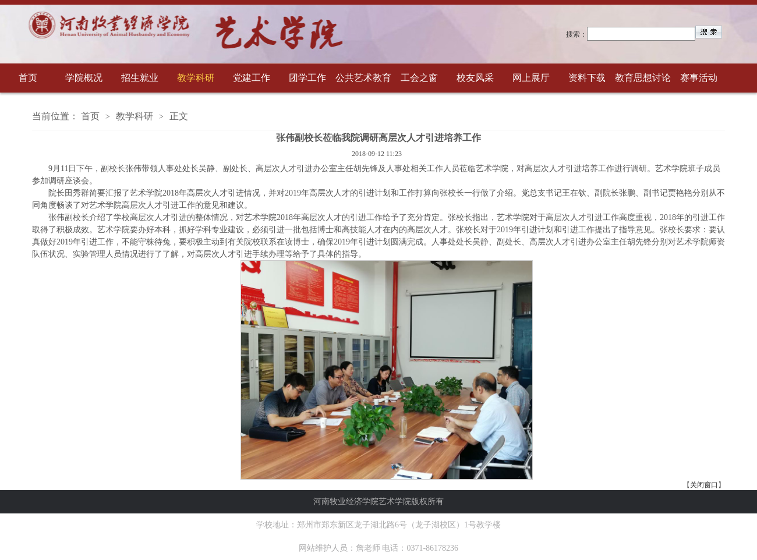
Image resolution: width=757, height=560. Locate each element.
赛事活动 (698, 78)
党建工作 (251, 78)
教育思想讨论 (643, 78)
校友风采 (475, 78)
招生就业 (139, 78)
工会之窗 (419, 78)
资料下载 (587, 78)
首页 (28, 78)
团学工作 (307, 78)
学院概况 (83, 78)
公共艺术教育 (363, 78)
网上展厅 (531, 78)
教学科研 (195, 78)
